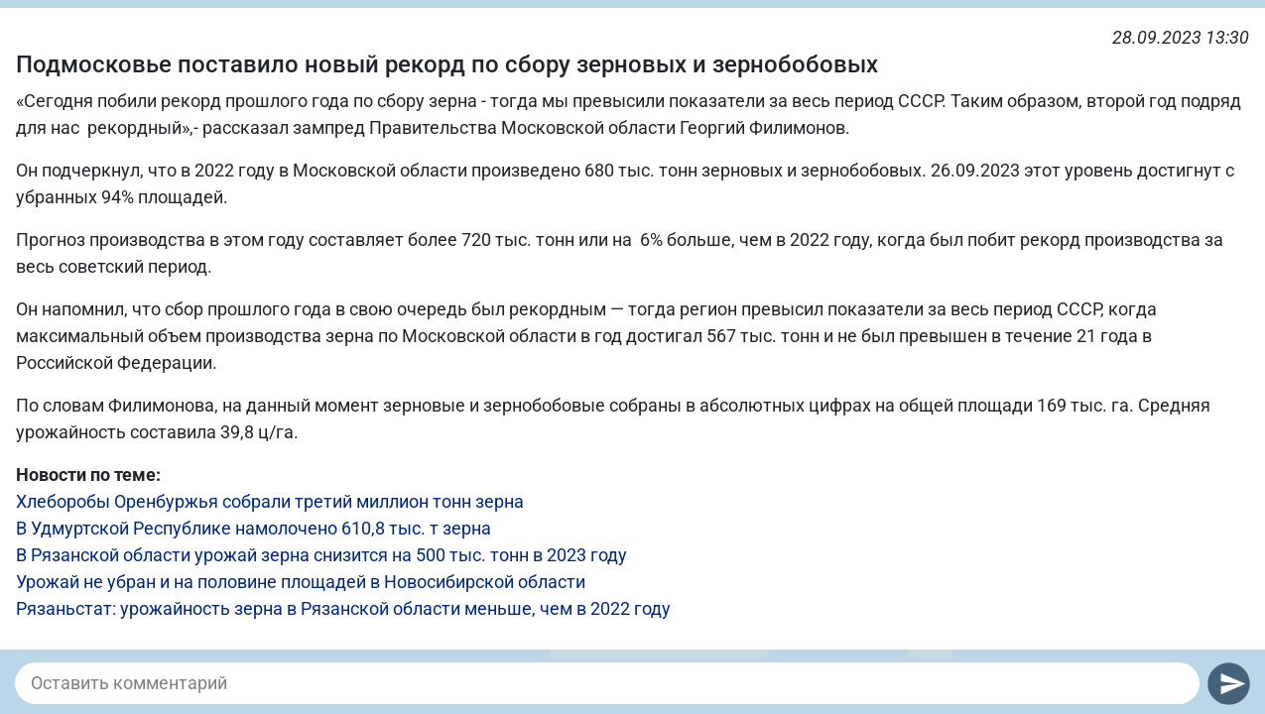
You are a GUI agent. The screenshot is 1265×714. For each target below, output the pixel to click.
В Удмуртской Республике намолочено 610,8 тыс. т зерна (253, 528)
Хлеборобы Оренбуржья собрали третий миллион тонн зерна (270, 501)
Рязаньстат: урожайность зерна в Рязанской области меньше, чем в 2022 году (343, 608)
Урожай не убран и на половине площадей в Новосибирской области (300, 581)
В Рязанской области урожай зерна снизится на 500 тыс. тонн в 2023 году (321, 554)
